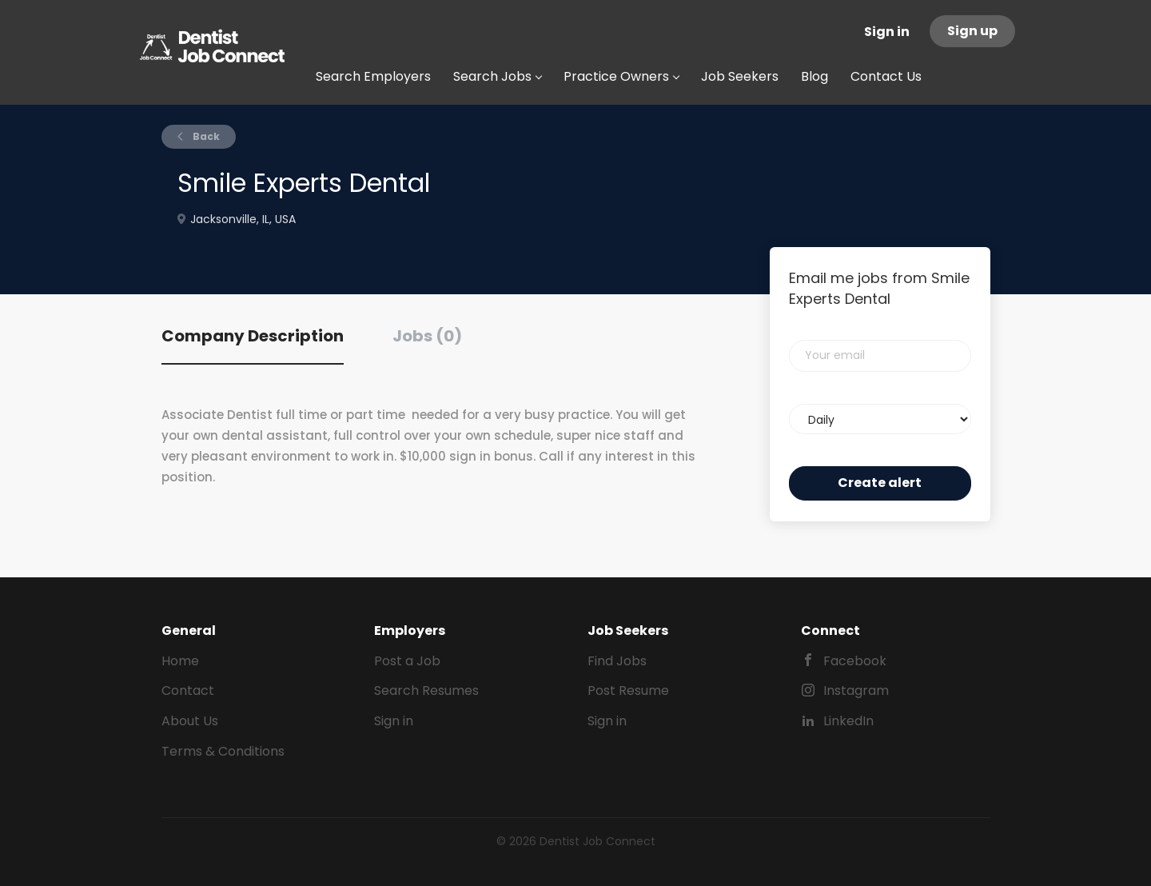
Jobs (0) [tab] (427, 336)
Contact (187, 690)
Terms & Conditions (223, 751)
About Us (189, 721)
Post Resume (628, 690)
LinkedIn (848, 721)
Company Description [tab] (252, 336)
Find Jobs (617, 661)
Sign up (972, 31)
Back (205, 136)
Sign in (887, 31)
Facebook (854, 661)
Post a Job (407, 661)
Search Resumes (426, 690)
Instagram (856, 690)
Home (180, 661)
